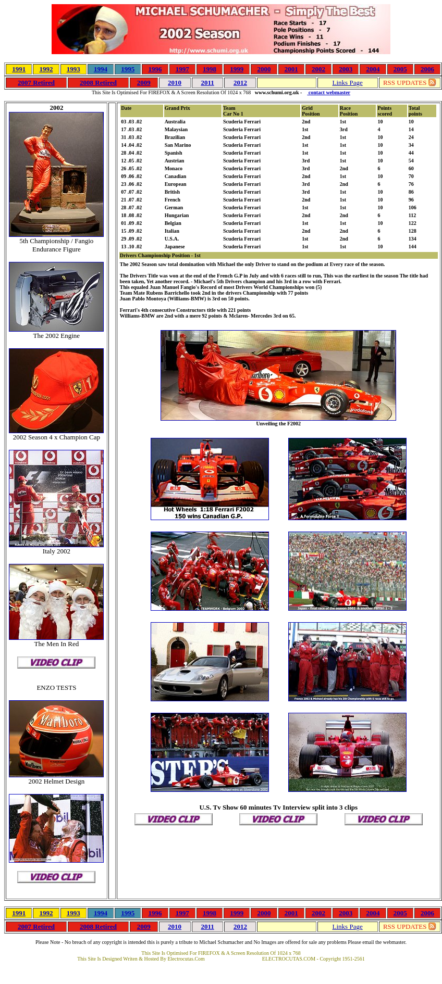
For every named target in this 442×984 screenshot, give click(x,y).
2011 (207, 82)
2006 (427, 69)
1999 (236, 69)
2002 (318, 69)
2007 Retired (36, 82)
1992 (46, 69)
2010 (174, 82)
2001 (291, 69)
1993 (73, 69)
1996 (155, 69)
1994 (100, 69)
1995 (127, 69)
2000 (264, 69)
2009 (144, 82)
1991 (19, 69)
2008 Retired (98, 82)
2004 (372, 69)
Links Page (348, 82)
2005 (400, 69)
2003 (345, 69)
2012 (240, 82)
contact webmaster (328, 92)
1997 (182, 69)
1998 (209, 69)
